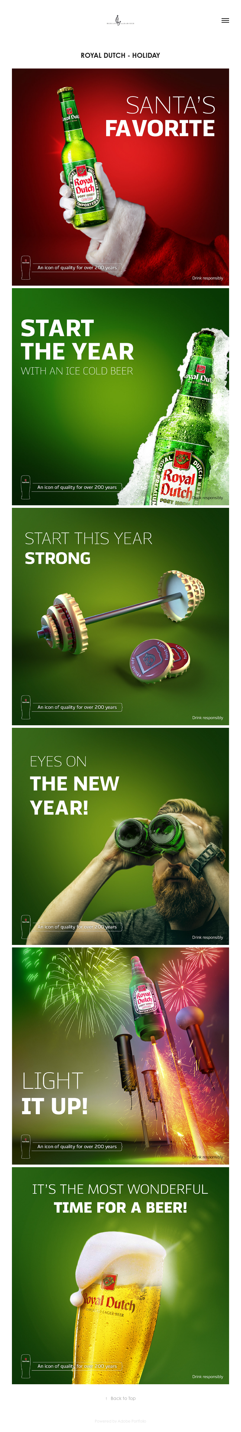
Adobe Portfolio (132, 1421)
